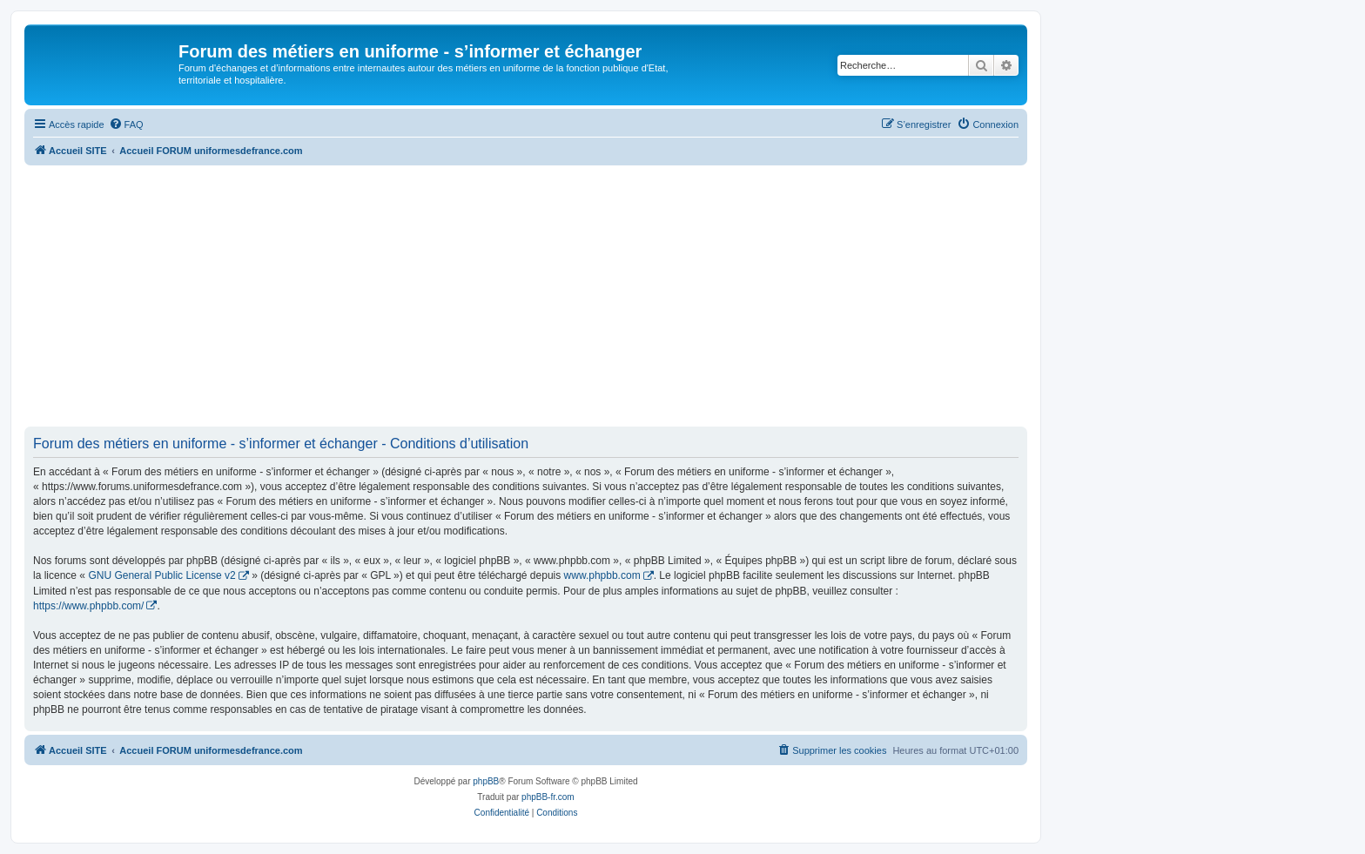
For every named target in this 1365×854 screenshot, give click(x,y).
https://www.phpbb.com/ (88, 606)
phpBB (486, 781)
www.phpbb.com (602, 575)
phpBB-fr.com (548, 797)
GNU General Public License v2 (161, 575)
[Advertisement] (525, 296)
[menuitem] (126, 124)
